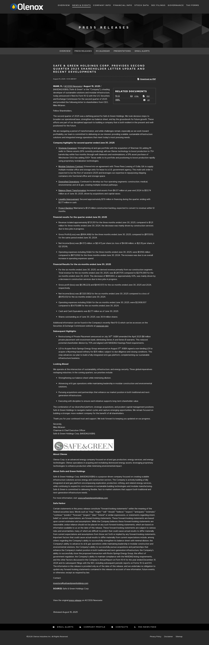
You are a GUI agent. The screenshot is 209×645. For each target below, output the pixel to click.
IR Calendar (103, 53)
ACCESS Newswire (73, 88)
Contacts (121, 629)
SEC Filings (158, 5)
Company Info (102, 5)
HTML (134, 99)
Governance (176, 5)
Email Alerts (142, 53)
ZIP (146, 102)
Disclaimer (168, 639)
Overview (64, 5)
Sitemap (179, 639)
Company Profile (94, 629)
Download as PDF (146, 81)
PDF (146, 99)
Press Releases (83, 53)
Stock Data (141, 5)
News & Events (81, 5)
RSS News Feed (147, 629)
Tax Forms (192, 5)
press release (75, 602)
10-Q (117, 98)
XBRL (117, 102)
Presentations (122, 53)
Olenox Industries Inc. (42, 639)
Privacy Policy (155, 639)
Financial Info (122, 5)
